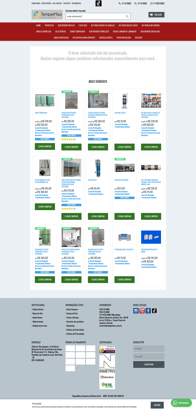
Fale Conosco (57, 3)
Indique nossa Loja (40, 325)
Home (38, 25)
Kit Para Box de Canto (128, 25)
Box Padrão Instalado (150, 31)
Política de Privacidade (75, 334)
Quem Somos (36, 3)
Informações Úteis (74, 305)
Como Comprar (72, 309)
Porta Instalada (124, 37)
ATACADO (138, 37)
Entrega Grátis (106, 37)
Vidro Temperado (77, 31)
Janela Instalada (61, 37)
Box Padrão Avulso (66, 25)
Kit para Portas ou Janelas (103, 25)
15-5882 (126, 3)
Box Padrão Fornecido (99, 31)
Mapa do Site (38, 313)
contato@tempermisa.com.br (110, 325)
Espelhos (83, 25)
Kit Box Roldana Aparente (84, 37)
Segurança (71, 325)
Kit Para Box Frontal (151, 25)
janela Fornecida (43, 31)
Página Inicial (38, 309)
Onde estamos (38, 321)
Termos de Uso (72, 313)
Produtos (66, 3)
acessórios (60, 31)
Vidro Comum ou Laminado (125, 31)
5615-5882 (158, 3)
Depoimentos (76, 3)
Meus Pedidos (46, 3)
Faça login (82, 11)
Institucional (38, 305)
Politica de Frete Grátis (75, 329)
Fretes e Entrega (73, 317)
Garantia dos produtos (75, 321)
